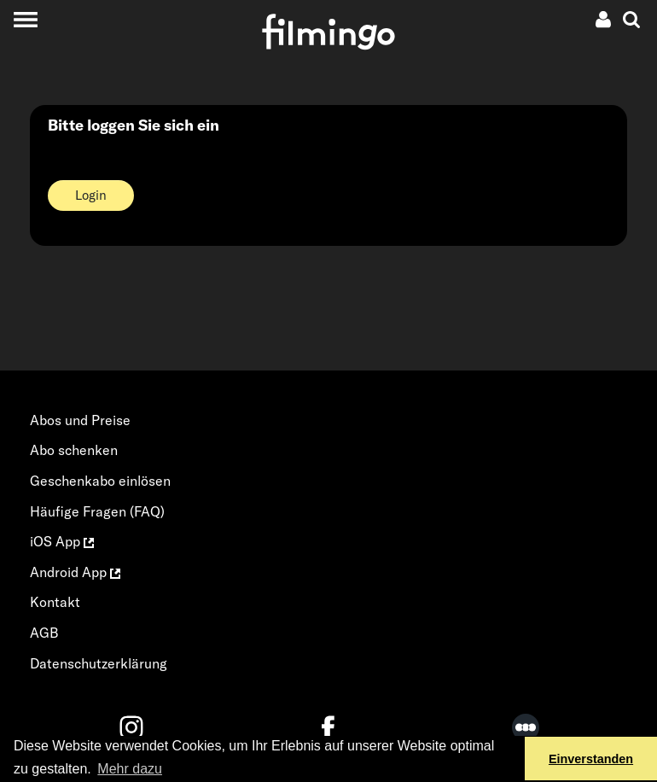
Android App (75, 572)
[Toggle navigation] (25, 19)
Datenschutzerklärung (98, 663)
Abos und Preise (80, 420)
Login (91, 195)
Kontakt (55, 601)
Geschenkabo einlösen (100, 480)
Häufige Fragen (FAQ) (97, 511)
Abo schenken (74, 449)
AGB (44, 632)
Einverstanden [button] (591, 759)
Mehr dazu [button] (129, 769)
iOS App (62, 541)
